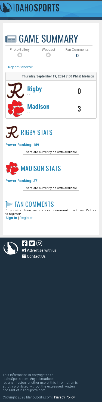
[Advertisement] (51, 313)
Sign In (11, 218)
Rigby (34, 89)
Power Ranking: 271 (22, 181)
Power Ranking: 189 (22, 145)
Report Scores (20, 67)
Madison (38, 106)
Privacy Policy (64, 397)
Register (26, 218)
